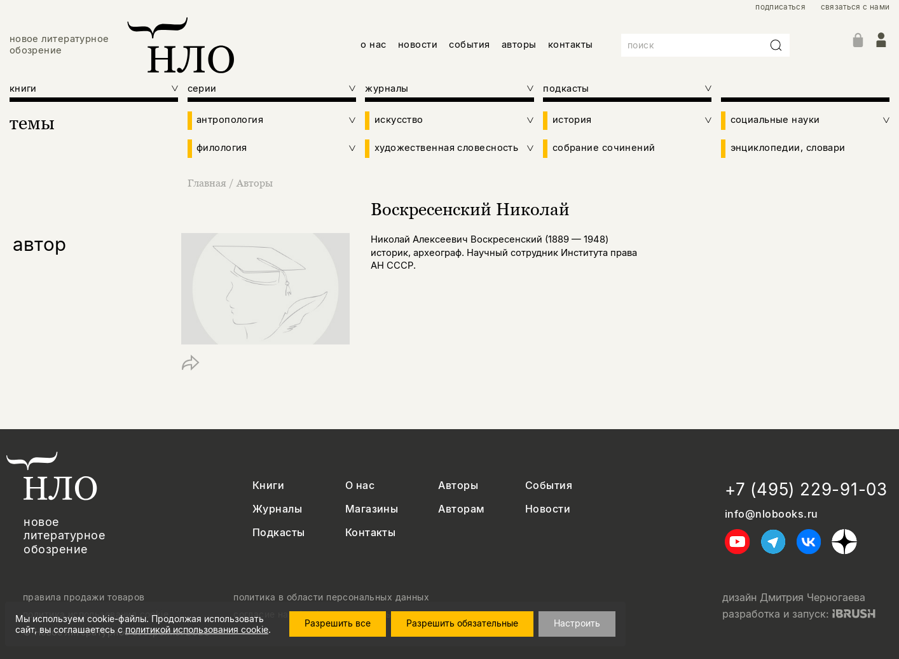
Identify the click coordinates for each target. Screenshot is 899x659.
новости (417, 44)
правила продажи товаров (84, 597)
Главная (208, 182)
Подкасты (278, 533)
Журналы (277, 509)
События (548, 485)
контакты (570, 44)
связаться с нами (855, 7)
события (469, 44)
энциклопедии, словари (788, 148)
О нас (359, 485)
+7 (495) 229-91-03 (806, 489)
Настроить (577, 623)
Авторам (461, 509)
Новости (547, 509)
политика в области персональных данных (331, 597)
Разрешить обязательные (462, 623)
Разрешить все (338, 623)
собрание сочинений (603, 148)
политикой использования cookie (196, 629)
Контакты (370, 533)
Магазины (372, 509)
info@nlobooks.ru (771, 514)
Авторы (255, 182)
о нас (373, 44)
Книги (268, 485)
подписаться (780, 7)
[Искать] (776, 45)
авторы (519, 44)
